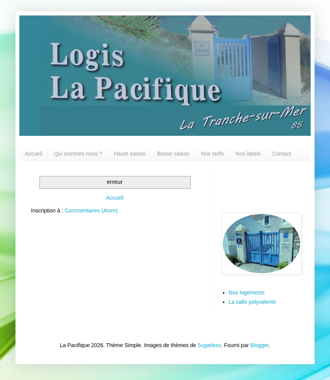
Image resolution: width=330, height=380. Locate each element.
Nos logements (247, 292)
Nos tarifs (212, 154)
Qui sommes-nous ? (78, 154)
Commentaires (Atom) (91, 210)
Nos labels (248, 154)
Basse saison (173, 154)
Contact (281, 154)
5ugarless (209, 345)
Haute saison (129, 154)
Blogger (259, 345)
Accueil (33, 154)
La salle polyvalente (252, 302)
